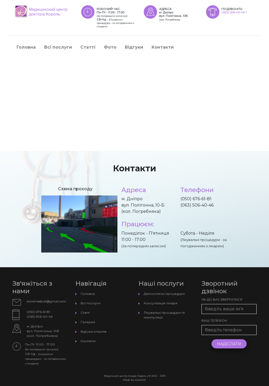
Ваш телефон (214, 320)
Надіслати (229, 344)
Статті (87, 47)
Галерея (88, 322)
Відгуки (134, 47)
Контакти (163, 47)
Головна (26, 47)
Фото (110, 47)
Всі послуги (58, 47)
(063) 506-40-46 (233, 12)
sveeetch (140, 379)
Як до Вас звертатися (221, 299)
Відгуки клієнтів (93, 331)
